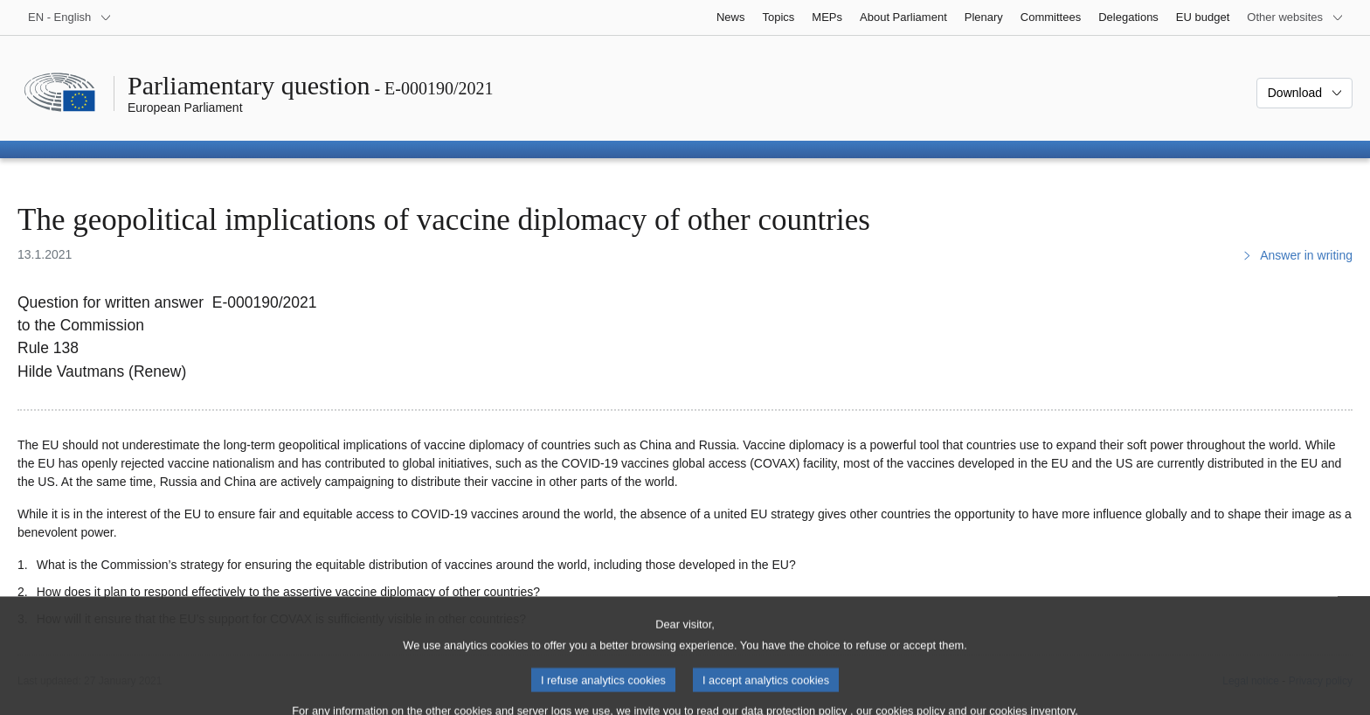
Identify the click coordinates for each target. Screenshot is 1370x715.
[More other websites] (1295, 17)
